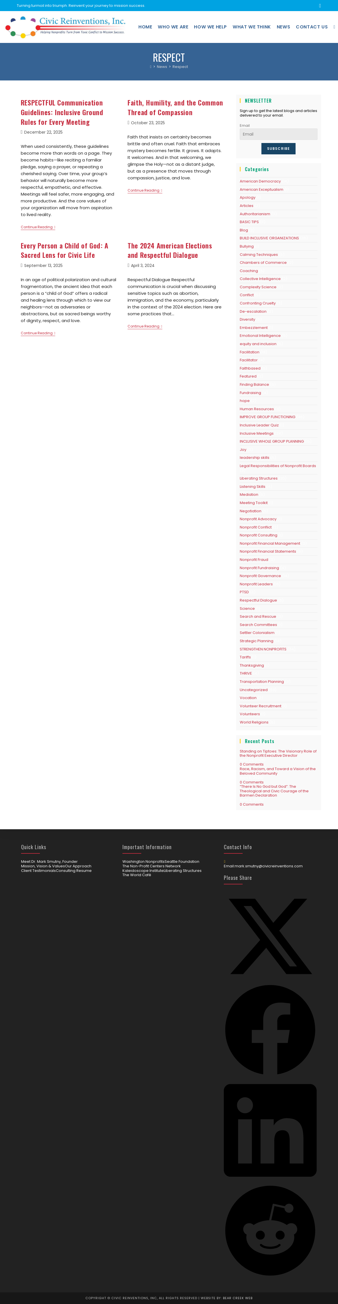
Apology (247, 197)
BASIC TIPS (249, 222)
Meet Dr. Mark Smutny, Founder (49, 861)
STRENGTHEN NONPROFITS (263, 649)
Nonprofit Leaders (256, 584)
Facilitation (249, 352)
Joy (243, 449)
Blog (244, 230)
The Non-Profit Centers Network (151, 866)
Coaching (249, 270)
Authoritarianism (255, 214)
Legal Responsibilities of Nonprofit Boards (278, 465)
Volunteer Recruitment (260, 706)
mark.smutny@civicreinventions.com (269, 866)
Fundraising (250, 392)
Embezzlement (254, 327)
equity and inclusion (258, 344)
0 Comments (252, 764)
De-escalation (253, 311)
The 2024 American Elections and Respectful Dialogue (170, 250)
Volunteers (250, 714)
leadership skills (254, 457)
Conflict (247, 295)
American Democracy (260, 181)
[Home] (150, 66)
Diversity (247, 319)
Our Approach (78, 866)
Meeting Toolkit (254, 502)
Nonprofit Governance (260, 576)
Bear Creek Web (238, 1298)
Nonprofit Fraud (254, 559)
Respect (180, 66)
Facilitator (249, 360)
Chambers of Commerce (263, 262)
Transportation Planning (262, 681)
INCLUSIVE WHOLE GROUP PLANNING (272, 441)
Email (245, 125)
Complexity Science (258, 287)
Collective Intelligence (260, 278)
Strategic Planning (256, 641)
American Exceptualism (261, 189)
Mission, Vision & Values (43, 866)
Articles (246, 205)
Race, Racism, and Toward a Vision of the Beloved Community (278, 771)
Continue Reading (38, 227)
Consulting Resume (74, 870)
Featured (248, 376)
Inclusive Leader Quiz (259, 425)
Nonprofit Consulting (258, 535)
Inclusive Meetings (257, 433)
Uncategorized (254, 690)
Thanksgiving (252, 665)
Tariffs (245, 657)
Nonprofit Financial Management (270, 543)
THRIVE (246, 673)
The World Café (136, 875)
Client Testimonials (38, 870)
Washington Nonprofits (143, 861)
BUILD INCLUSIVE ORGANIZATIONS (269, 238)
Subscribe (278, 148)
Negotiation (250, 511)
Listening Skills (252, 486)
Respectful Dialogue (258, 600)
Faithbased (250, 368)
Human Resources (257, 409)
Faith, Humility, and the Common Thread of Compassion (175, 107)
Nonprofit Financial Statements (268, 551)
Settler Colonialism (257, 632)
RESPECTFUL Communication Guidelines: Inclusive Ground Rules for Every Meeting (62, 112)
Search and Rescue (258, 616)
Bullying (247, 246)
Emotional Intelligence (260, 335)
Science (247, 608)
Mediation (249, 494)
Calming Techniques (259, 254)
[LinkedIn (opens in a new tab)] (319, 6)
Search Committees (258, 624)
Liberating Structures (259, 478)
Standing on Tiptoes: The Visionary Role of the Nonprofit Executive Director (278, 753)
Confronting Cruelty (258, 303)
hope (245, 400)
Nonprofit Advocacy (258, 519)
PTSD (244, 592)
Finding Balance (254, 384)
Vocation (248, 697)
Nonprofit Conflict (256, 527)
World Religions (254, 722)
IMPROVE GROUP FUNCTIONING (267, 417)
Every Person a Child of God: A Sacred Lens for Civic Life (64, 250)
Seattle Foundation (182, 861)
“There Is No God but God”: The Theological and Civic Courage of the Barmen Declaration (274, 791)
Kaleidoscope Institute (143, 870)
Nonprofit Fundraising (259, 568)
